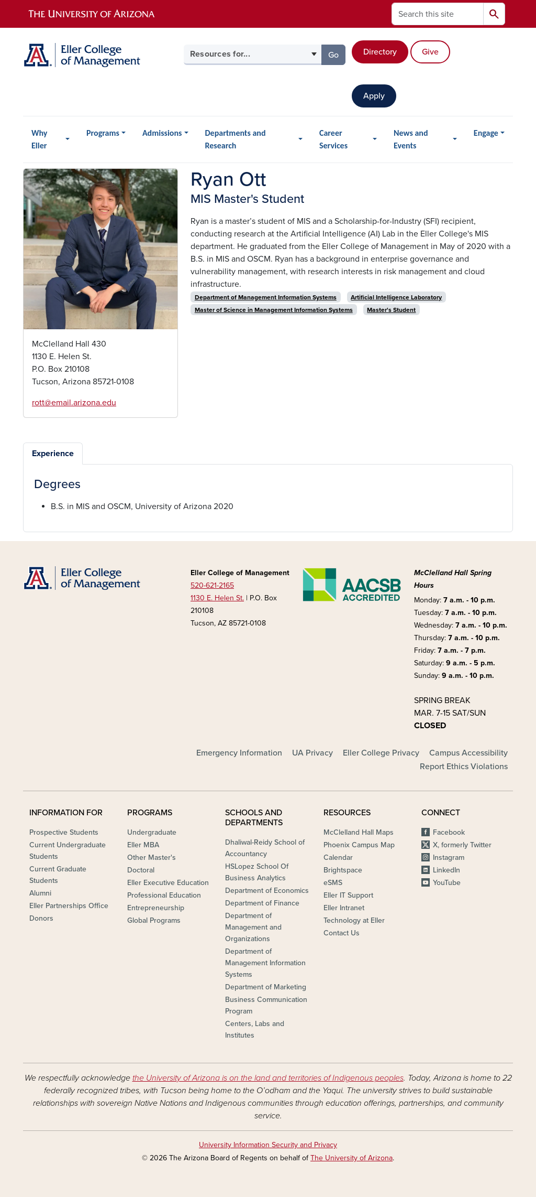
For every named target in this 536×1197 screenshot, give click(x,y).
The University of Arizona (351, 1157)
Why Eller (39, 139)
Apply (374, 96)
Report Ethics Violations (464, 766)
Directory (380, 52)
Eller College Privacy (381, 753)
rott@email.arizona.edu (74, 402)
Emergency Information (239, 753)
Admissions (162, 133)
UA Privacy (312, 753)
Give (430, 52)
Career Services (333, 139)
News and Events (411, 139)
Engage (486, 133)
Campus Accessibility (468, 753)
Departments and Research (235, 139)
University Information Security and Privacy (268, 1144)
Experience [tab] (53, 453)
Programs (102, 133)
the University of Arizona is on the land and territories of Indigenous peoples (268, 1078)
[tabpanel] (268, 495)
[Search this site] (438, 14)
